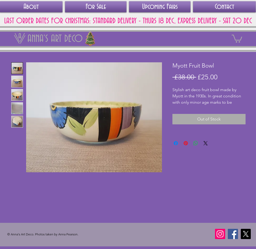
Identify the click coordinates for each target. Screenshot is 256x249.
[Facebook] (233, 234)
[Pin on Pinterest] (186, 143)
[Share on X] (205, 143)
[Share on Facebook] (176, 143)
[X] (246, 234)
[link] (237, 38)
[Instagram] (220, 234)
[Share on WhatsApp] (196, 143)
